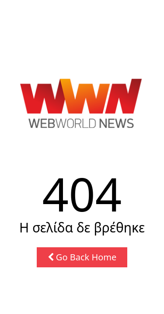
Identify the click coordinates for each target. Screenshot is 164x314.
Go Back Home (82, 257)
